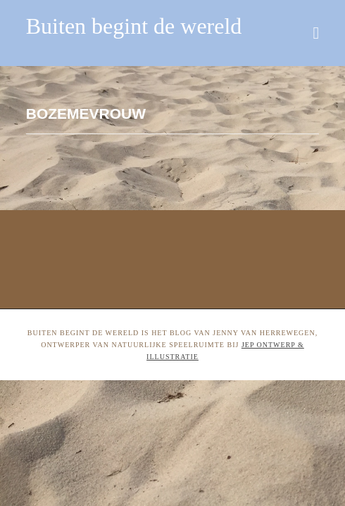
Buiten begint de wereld (134, 26)
